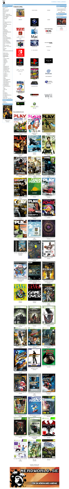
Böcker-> (4, 13)
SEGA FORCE (5, 80)
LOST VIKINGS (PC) (34, 259)
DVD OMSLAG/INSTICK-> (7, 22)
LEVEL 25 (20, 301)
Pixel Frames (5, 36)
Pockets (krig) (5, 39)
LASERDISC (5, 29)
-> (6, 56)
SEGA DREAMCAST (6, 79)
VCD (3, 90)
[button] (54, 2)
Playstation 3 (5, 76)
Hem (4, 4)
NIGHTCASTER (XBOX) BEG (49, 415)
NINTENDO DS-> (6, 69)
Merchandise (5, 33)
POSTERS (4, 48)
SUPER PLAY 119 (20, 238)
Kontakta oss (5, 102)
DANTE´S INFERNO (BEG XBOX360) (34, 324)
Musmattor (4, 35)
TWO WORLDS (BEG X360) (48, 346)
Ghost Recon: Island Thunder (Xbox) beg (48, 458)
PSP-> (4, 77)
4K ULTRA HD (5, 7)
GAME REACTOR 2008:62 (48, 154)
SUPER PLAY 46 (20, 154)
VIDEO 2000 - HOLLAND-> (7, 98)
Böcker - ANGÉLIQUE (6, 14)
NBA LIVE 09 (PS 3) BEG (48, 257)
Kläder (4, 28)
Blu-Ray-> (4, 12)
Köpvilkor (4, 101)
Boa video (37, 464)
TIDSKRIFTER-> (5, 55)
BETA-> (4, 8)
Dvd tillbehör (5, 23)
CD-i (4, 57)
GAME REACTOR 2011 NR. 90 (34, 415)
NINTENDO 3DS (6, 66)
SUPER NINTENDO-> (7, 86)
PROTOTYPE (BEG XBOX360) (48, 324)
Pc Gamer (48, 50)
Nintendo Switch (6, 70)
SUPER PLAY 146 (34, 217)
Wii (3, 87)
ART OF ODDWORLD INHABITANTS (48, 237)
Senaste (4, 104)
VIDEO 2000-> (5, 97)
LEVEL (4, 64)
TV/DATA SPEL (11, 4)
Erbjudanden (59, 17)
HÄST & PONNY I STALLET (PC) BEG (48, 365)
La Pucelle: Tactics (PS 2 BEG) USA (20, 392)
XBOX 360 (5, 89)
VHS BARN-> (5, 92)
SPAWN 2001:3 (7, 120)
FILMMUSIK (5, 25)
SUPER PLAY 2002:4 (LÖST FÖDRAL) (20, 133)
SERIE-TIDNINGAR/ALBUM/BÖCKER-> (8, 50)
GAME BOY (20, 19)
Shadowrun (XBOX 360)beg (20, 346)
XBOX (4, 88)
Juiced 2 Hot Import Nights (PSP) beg (20, 371)
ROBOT (4, 78)
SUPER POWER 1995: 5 (49, 216)
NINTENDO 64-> (6, 67)
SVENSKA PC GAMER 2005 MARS (49, 175)
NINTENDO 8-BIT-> (6, 68)
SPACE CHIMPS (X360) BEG (34, 346)
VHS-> (4, 91)
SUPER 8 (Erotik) (6, 54)
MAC (4, 65)
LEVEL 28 (34, 301)
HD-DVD (4, 27)
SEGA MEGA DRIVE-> (7, 81)
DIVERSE (48, 10)
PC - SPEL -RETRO (34, 50)
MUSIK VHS (5, 34)
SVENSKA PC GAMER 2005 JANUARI (34, 175)
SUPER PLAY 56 (48, 133)
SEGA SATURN (5, 82)
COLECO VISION (34, 10)
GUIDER (48, 19)
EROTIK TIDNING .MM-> (7, 24)
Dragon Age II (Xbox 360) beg (49, 436)
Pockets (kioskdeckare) (7, 37)
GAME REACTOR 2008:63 (20, 175)
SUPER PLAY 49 (34, 133)
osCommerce (36, 465)
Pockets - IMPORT (6, 45)
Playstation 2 (5, 75)
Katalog (7, 4)
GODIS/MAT (5, 26)
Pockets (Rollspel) (6, 40)
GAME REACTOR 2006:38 (34, 195)
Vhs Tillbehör (5, 96)
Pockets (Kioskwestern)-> (7, 38)
